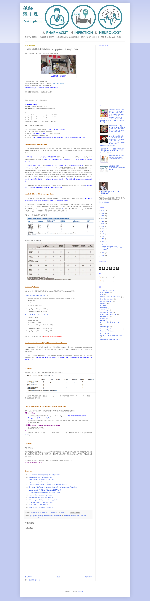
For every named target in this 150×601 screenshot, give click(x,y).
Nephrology (104, 321)
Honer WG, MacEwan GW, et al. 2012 (35, 315)
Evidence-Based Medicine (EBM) (111, 335)
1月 (103, 253)
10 (46, 418)
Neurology (103, 308)
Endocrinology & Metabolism (53, 515)
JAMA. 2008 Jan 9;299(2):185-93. (38, 505)
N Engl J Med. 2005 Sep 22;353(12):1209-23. (42, 479)
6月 (103, 236)
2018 (103, 216)
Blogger (81, 591)
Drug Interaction (106, 299)
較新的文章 (28, 577)
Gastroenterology (106, 312)
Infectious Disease (107, 290)
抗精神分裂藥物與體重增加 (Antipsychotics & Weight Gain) (112, 248)
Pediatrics (104, 318)
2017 (103, 218)
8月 (103, 231)
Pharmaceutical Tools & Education (112, 323)
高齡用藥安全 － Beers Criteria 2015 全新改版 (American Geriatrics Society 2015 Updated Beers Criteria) (117, 129)
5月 (103, 239)
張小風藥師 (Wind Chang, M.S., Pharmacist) (111, 193)
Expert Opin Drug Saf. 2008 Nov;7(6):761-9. (41, 482)
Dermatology (104, 327)
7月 (103, 234)
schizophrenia (29, 517)
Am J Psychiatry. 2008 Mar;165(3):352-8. (41, 507)
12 (25, 435)
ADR (31, 515)
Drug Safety (104, 292)
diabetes (103, 303)
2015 (103, 224)
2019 (103, 213)
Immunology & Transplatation (110, 329)
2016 (103, 221)
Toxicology (104, 310)
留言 (102, 281)
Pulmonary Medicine (107, 331)
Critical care (105, 333)
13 (28, 435)
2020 (103, 210)
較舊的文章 (88, 577)
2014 (103, 226)
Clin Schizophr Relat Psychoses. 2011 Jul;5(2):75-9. (43, 500)
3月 (103, 244)
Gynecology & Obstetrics (109, 339)
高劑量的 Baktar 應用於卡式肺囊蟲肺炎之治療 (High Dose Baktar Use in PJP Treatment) (112, 150)
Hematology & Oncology (108, 314)
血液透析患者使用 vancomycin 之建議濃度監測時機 (117, 167)
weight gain (39, 517)
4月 (103, 241)
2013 (103, 256)
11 (49, 418)
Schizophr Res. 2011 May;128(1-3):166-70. (41, 497)
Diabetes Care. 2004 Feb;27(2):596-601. (40, 477)
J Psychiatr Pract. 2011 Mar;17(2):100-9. (41, 502)
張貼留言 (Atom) (34, 580)
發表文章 (103, 277)
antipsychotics (38, 515)
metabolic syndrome (70, 515)
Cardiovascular (105, 301)
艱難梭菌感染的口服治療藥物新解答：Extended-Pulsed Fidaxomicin (116, 157)
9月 (103, 228)
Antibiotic (104, 305)
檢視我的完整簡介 (104, 202)
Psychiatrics (81, 515)
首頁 (58, 577)
